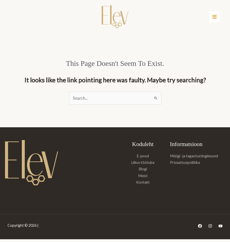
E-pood (143, 159)
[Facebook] (200, 229)
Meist (143, 178)
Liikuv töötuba (142, 165)
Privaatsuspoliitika (185, 165)
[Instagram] (210, 229)
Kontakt (143, 185)
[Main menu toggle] (214, 18)
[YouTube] (220, 229)
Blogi (143, 172)
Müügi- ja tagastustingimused (194, 159)
